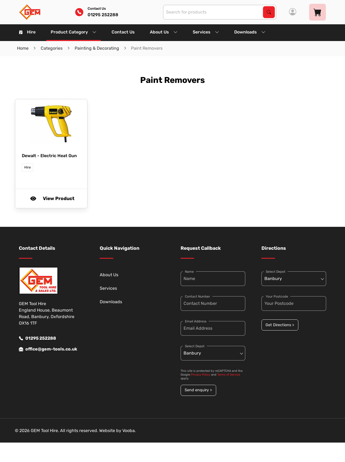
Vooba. (129, 430)
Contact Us (123, 32)
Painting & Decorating (97, 48)
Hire (27, 32)
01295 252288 (37, 338)
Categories (52, 48)
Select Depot (195, 346)
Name (189, 272)
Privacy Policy (200, 374)
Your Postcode (277, 296)
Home (23, 48)
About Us (164, 32)
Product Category (73, 32)
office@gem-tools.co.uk (48, 349)
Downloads (249, 32)
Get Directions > (279, 325)
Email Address (195, 321)
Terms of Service (228, 374)
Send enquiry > (198, 390)
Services (206, 32)
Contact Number (197, 296)
